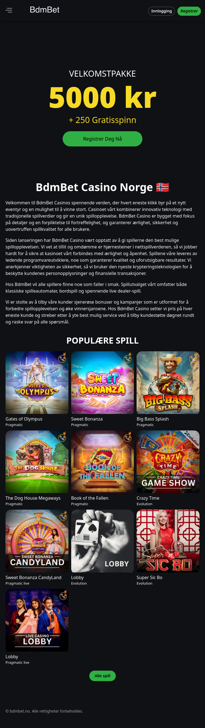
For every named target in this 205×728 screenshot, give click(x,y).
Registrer (189, 11)
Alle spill (102, 676)
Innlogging (161, 11)
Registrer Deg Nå (102, 138)
